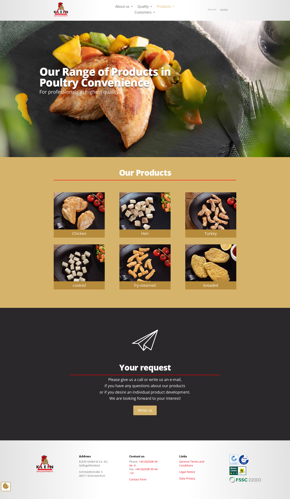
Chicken (79, 233)
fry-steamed (145, 285)
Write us (145, 410)
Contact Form (137, 479)
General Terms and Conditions (191, 463)
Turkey (211, 233)
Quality (143, 7)
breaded (210, 285)
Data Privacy (187, 478)
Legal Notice (187, 472)
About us (122, 7)
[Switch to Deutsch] (212, 9)
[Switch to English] (224, 9)
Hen (145, 233)
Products (164, 7)
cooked (79, 285)
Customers (142, 13)
